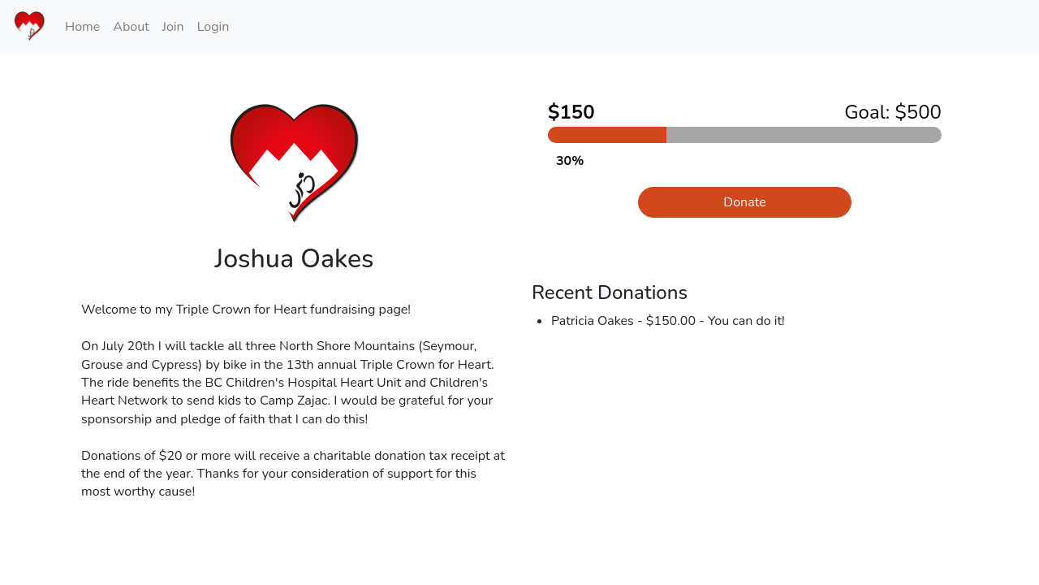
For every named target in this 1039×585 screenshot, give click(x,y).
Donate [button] (744, 202)
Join (173, 27)
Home (82, 27)
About (131, 27)
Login (213, 27)
